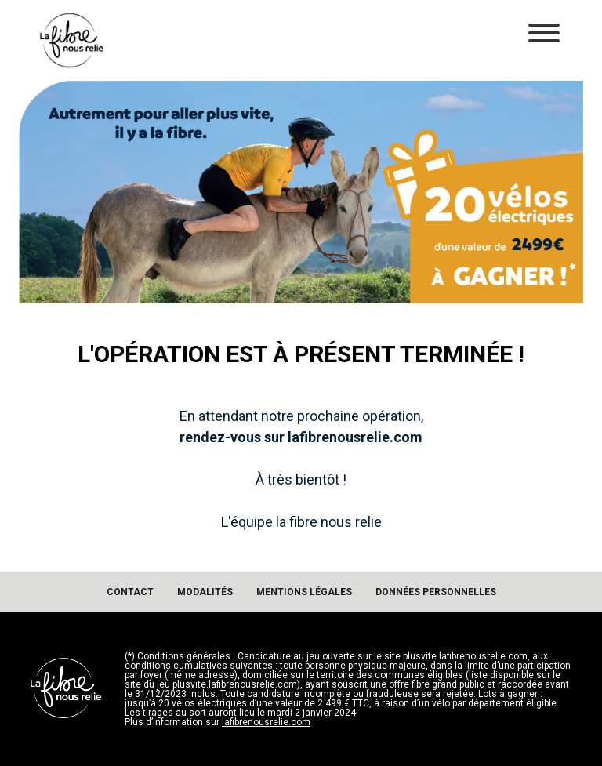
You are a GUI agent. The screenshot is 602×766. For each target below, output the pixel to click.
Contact (130, 592)
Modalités (205, 592)
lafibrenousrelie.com (266, 722)
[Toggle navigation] (544, 34)
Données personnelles (435, 592)
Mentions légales (304, 592)
